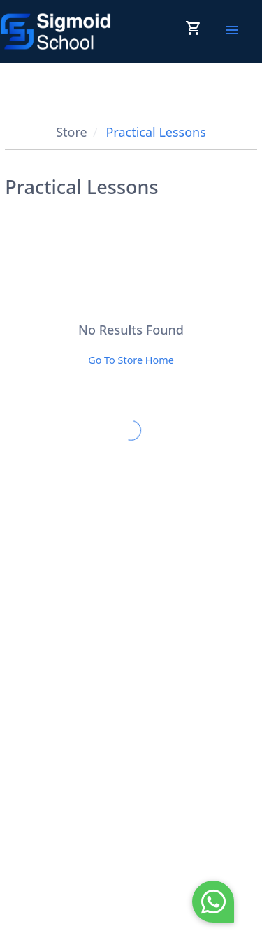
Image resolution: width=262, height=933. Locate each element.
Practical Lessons (155, 132)
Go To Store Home (131, 360)
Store (71, 132)
